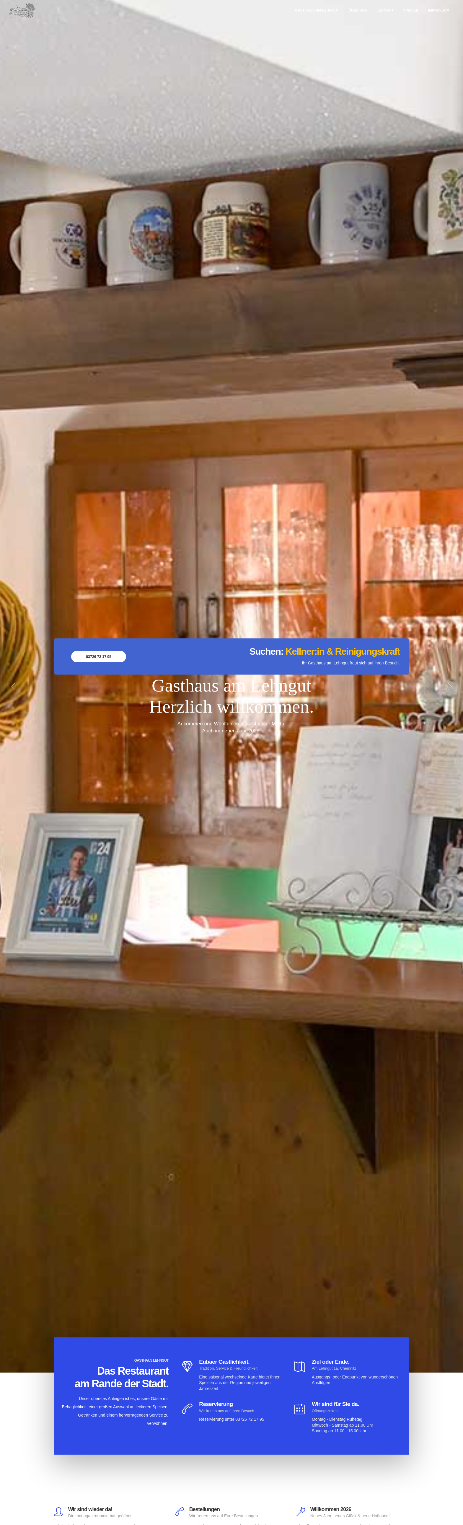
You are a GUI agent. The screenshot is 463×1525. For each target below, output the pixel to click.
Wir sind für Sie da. (335, 1404)
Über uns (358, 10)
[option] (231, 686)
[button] (9, 686)
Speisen (410, 10)
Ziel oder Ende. (330, 1362)
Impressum (438, 10)
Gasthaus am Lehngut (317, 10)
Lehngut (385, 10)
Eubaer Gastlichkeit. (224, 1362)
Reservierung (216, 1404)
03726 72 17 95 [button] (98, 656)
